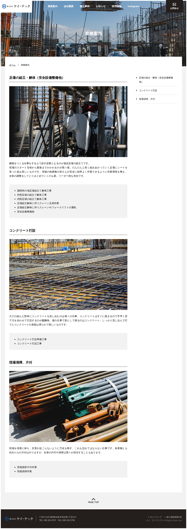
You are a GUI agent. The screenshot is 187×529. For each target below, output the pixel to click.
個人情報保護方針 (174, 517)
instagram (133, 6)
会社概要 (68, 6)
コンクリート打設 (148, 90)
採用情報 (116, 6)
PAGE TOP (93, 502)
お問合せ (174, 6)
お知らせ (100, 6)
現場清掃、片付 (147, 99)
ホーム (12, 65)
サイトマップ (156, 517)
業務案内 (52, 6)
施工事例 (84, 6)
